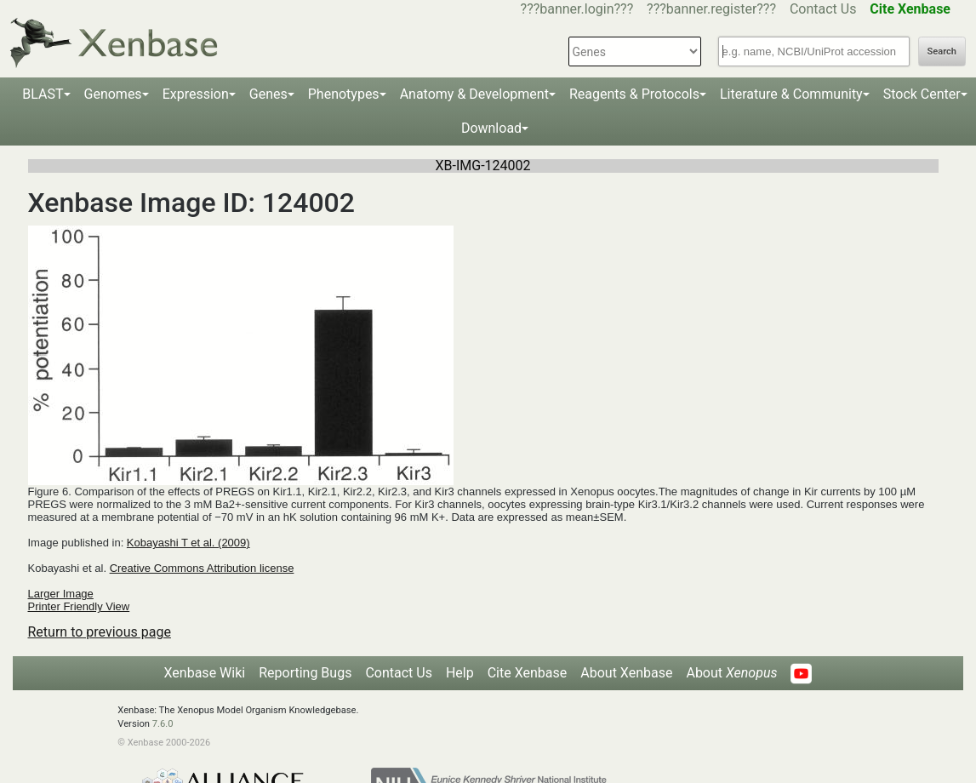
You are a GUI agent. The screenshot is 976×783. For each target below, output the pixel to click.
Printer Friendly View (79, 606)
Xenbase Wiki (205, 673)
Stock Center (922, 94)
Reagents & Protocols (634, 94)
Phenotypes (344, 94)
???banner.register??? (711, 9)
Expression (196, 94)
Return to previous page (99, 632)
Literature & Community (791, 94)
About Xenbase (626, 673)
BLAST (42, 94)
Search (941, 51)
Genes (268, 94)
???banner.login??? (577, 9)
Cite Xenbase (528, 673)
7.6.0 (163, 723)
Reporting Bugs (305, 673)
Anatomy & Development (474, 94)
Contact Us (823, 9)
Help (460, 673)
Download (491, 128)
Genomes (113, 94)
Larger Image (61, 593)
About (731, 673)
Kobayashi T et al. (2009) (188, 542)
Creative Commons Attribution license (202, 568)
